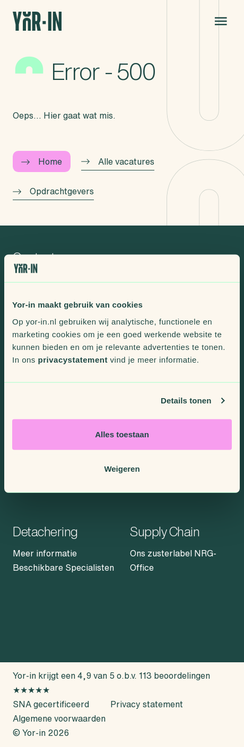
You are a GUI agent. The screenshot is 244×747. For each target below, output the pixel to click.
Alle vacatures (117, 161)
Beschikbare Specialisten (63, 567)
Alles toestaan (122, 433)
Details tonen (186, 400)
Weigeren (122, 468)
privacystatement (73, 359)
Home (41, 161)
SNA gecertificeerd (51, 704)
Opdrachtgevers (53, 191)
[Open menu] (220, 21)
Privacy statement (146, 704)
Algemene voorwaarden (59, 718)
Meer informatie (45, 553)
